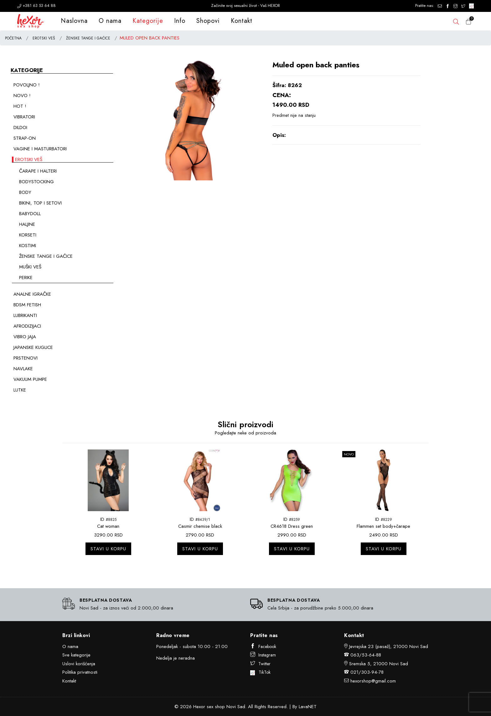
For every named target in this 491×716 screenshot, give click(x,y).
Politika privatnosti (79, 672)
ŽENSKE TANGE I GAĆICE (88, 38)
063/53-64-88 (365, 654)
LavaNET (308, 706)
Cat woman (108, 526)
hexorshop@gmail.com (373, 680)
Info (179, 20)
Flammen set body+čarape (383, 526)
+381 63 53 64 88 (36, 5)
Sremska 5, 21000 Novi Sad (378, 663)
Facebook (263, 646)
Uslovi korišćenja (78, 663)
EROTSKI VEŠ (44, 38)
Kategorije (147, 20)
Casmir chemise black (200, 526)
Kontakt (241, 20)
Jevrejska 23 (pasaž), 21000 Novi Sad (388, 646)
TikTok (260, 672)
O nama (110, 20)
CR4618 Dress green (292, 526)
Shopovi (208, 20)
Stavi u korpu (108, 548)
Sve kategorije (76, 654)
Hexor (199, 706)
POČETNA (13, 38)
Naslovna (74, 20)
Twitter (260, 664)
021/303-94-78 (367, 672)
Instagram (263, 655)
